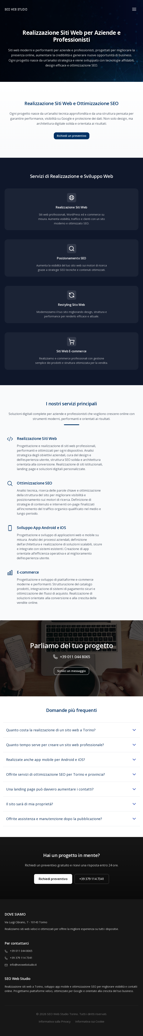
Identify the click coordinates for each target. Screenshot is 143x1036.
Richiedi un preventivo (71, 136)
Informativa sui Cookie (89, 1021)
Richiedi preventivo (53, 879)
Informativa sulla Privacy (55, 1021)
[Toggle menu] (134, 9)
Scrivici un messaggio (71, 671)
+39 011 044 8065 (75, 656)
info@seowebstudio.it (23, 964)
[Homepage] (38, 9)
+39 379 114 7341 (91, 879)
